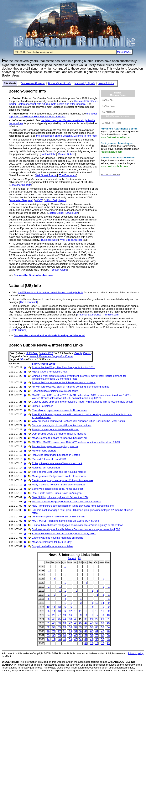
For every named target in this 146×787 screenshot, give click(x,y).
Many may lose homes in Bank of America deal (58, 484)
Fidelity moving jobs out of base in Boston (55, 429)
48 (75, 623)
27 (59, 615)
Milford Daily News (55, 200)
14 (102, 602)
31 (108, 619)
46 (53, 619)
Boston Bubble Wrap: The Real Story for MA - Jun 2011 (63, 367)
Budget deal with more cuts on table (52, 546)
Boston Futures (22, 98)
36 (102, 623)
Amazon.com (111, 314)
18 (75, 611)
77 (59, 631)
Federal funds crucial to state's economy (55, 390)
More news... (124, 51)
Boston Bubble (66, 154)
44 (64, 619)
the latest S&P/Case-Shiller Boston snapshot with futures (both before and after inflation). (53, 102)
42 (70, 623)
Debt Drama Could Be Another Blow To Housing (59, 433)
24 (48, 615)
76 (48, 631)
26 (102, 619)
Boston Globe (48, 154)
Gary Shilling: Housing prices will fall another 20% (60, 497)
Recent (72, 558)
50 (86, 627)
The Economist (67, 175)
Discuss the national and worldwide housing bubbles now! (49, 335)
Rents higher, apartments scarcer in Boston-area (59, 410)
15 (96, 611)
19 (64, 615)
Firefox (87, 353)
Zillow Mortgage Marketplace (117, 116)
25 (48, 611)
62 (80, 635)
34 (80, 639)
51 (48, 623)
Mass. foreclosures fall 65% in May (52, 542)
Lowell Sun (71, 212)
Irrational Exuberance (89, 314)
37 (75, 627)
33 (86, 619)
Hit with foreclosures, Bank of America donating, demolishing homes (70, 386)
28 (91, 643)
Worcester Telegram (21, 200)
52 (96, 623)
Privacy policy (135, 653)
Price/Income (21, 113)
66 (91, 631)
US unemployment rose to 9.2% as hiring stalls (58, 516)
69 (70, 631)
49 (86, 631)
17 (102, 643)
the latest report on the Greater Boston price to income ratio (53, 115)
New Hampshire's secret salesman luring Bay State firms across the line (73, 505)
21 (91, 619)
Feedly (78, 353)
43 (108, 623)
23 (53, 615)
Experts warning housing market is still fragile (57, 537)
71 (64, 631)
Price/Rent (19, 130)
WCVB (38, 200)
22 (96, 619)
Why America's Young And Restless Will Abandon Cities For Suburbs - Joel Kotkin (78, 421)
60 (64, 635)
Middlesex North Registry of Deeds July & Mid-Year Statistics (66, 501)
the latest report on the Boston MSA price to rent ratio (66, 135)
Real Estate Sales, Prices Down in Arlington (57, 493)
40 (53, 623)
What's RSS (46, 353)
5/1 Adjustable (108, 112)
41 (86, 643)
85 (59, 635)
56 (70, 627)
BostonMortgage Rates (118, 94)
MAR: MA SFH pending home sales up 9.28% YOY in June (65, 520)
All (79, 558)
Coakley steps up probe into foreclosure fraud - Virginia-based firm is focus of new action (82, 401)
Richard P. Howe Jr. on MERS (49, 459)
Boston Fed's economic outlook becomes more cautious (64, 382)
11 (53, 606)
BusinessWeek (49, 239)
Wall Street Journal (46, 175)
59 (59, 627)
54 (108, 627)
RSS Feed (32, 353)
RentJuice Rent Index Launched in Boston (56, 454)
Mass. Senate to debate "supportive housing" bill (59, 437)
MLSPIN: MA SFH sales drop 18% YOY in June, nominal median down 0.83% (76, 442)
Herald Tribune (18, 330)
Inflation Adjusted (23, 120)
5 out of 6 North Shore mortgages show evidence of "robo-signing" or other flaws (77, 525)
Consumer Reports (20, 184)
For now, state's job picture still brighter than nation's (61, 425)
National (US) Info (85, 83)
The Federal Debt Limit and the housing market (59, 471)
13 (59, 606)
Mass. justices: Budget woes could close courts (59, 476)
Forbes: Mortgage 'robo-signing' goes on (55, 446)
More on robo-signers (44, 450)
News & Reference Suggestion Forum (51, 356)
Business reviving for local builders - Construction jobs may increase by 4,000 (76, 529)
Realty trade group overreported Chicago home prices (62, 480)
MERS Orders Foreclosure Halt (49, 371)
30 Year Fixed (108, 100)
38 (48, 619)
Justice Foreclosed (42, 405)
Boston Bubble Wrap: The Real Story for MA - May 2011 (64, 533)
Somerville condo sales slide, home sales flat (57, 488)
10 (96, 602)
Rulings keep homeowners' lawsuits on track (57, 463)
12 (70, 611)
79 (53, 631)
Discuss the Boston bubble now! (34, 275)
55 (70, 635)
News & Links (106, 83)
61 (96, 631)
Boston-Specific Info (59, 83)
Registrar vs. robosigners (46, 467)
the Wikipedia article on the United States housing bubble (50, 292)
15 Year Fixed (108, 106)
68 (96, 627)
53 (80, 627)
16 (70, 615)
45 (59, 619)
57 (102, 639)
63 (59, 623)
